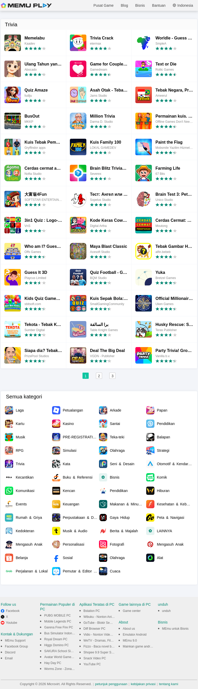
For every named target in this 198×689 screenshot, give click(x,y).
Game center (132, 611)
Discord (10, 652)
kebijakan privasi (143, 684)
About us (129, 628)
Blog (124, 5)
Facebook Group (16, 646)
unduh (166, 611)
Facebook (13, 611)
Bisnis (140, 5)
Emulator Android (134, 634)
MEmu (26, 5)
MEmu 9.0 (130, 640)
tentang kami (168, 684)
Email (9, 658)
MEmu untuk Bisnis (175, 628)
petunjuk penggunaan (111, 684)
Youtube (11, 623)
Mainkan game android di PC (143, 646)
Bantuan (159, 5)
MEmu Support (15, 640)
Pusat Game (104, 5)
